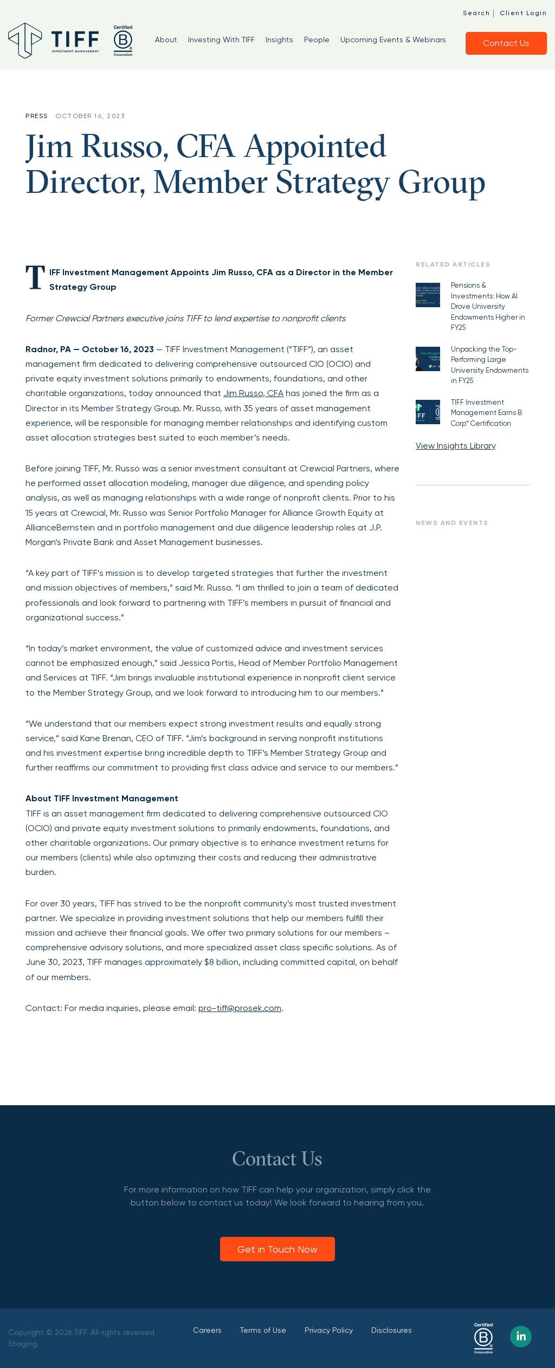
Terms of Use (263, 1330)
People (317, 39)
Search (476, 13)
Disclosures (391, 1330)
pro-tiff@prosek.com (239, 1008)
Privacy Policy (329, 1330)
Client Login (523, 13)
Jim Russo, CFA (253, 393)
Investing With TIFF (221, 39)
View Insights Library (456, 445)
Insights (279, 39)
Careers (207, 1330)
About (166, 39)
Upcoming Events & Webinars (393, 39)
